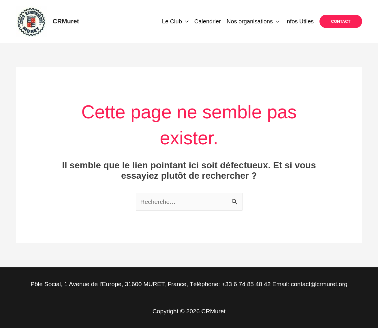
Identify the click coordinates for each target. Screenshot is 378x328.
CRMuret (66, 21)
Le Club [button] (172, 21)
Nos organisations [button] (250, 21)
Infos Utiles (299, 21)
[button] (340, 21)
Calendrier (207, 21)
